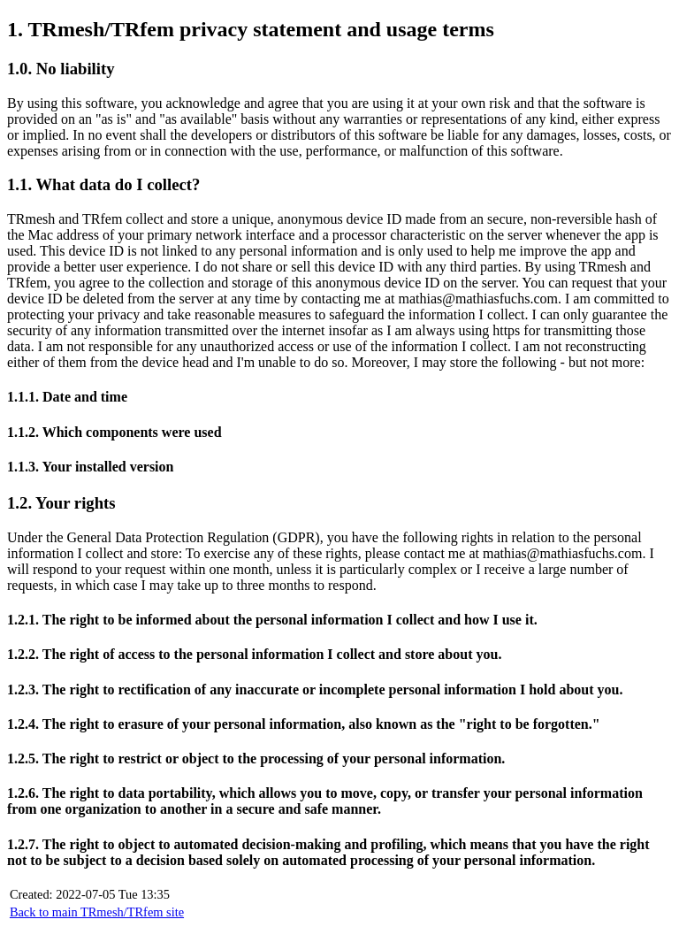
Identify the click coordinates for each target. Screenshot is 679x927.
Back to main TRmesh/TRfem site (97, 912)
